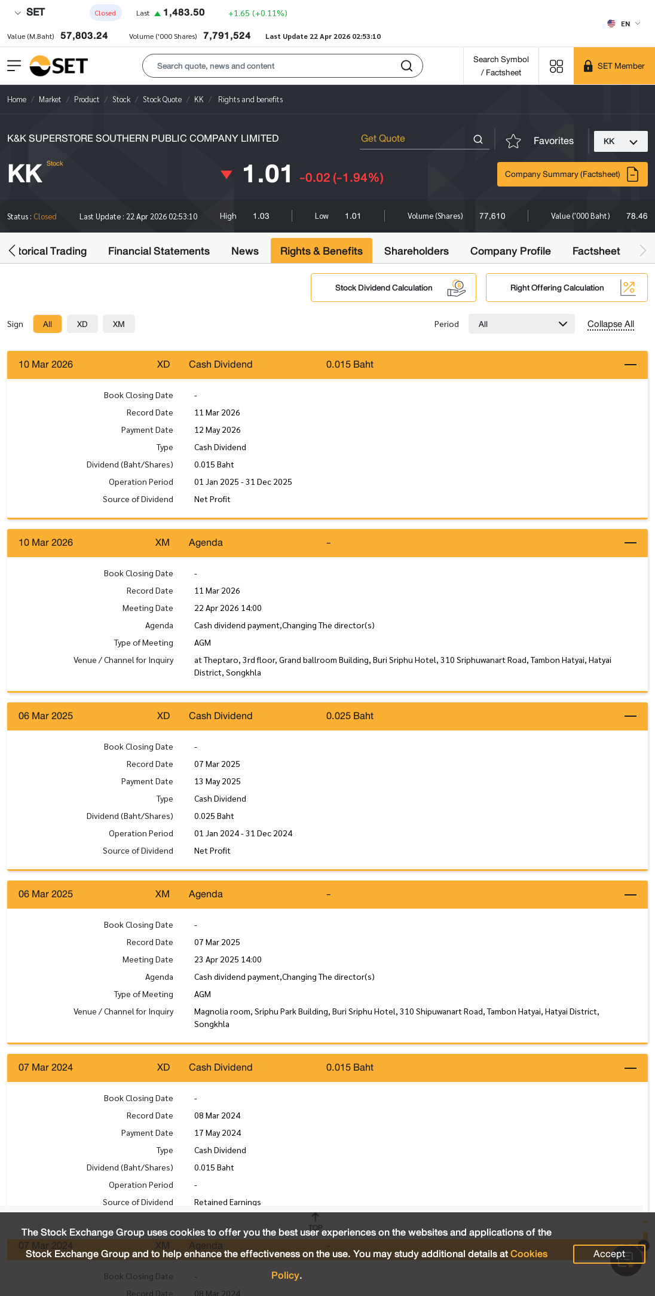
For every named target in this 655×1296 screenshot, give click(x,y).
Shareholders (416, 251)
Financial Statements (159, 251)
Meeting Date (148, 609)
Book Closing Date (138, 395)
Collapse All (610, 324)
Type (165, 447)
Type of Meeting (143, 643)
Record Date (150, 412)
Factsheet (596, 251)
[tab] (47, 324)
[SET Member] (614, 65)
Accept (609, 1254)
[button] (282, 66)
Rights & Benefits (321, 251)
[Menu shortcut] (556, 65)
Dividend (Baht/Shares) (130, 464)
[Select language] (623, 23)
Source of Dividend (138, 499)
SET (29, 12)
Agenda (159, 626)
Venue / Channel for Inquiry (123, 661)
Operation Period (141, 481)
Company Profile (510, 251)
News (245, 251)
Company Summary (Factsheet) (572, 174)
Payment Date (147, 429)
